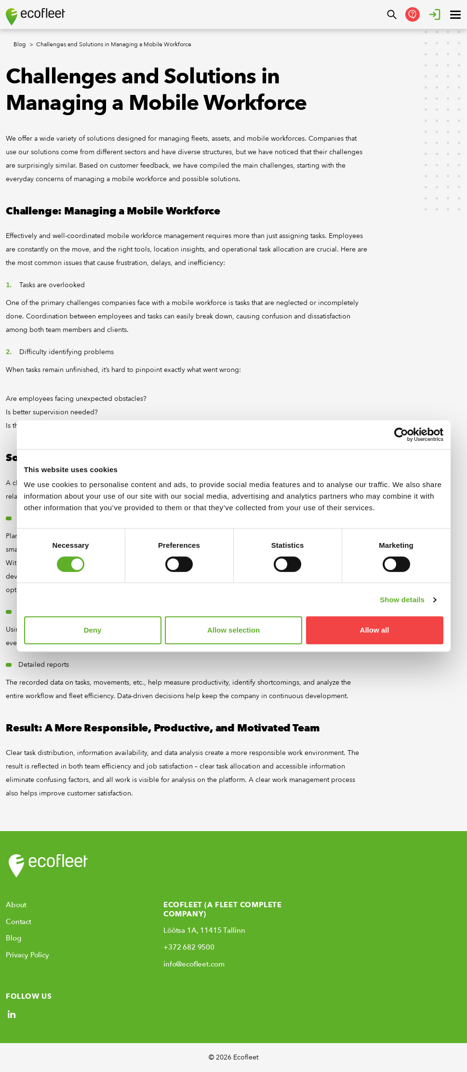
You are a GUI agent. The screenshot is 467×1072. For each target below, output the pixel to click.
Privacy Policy (27, 955)
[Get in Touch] (412, 14)
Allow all (374, 630)
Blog (13, 938)
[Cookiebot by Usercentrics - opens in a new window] (401, 434)
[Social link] (11, 1014)
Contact (18, 921)
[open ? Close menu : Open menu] (455, 14)
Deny (93, 630)
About (16, 905)
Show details (402, 600)
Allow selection (233, 630)
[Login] (434, 14)
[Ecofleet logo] (35, 17)
